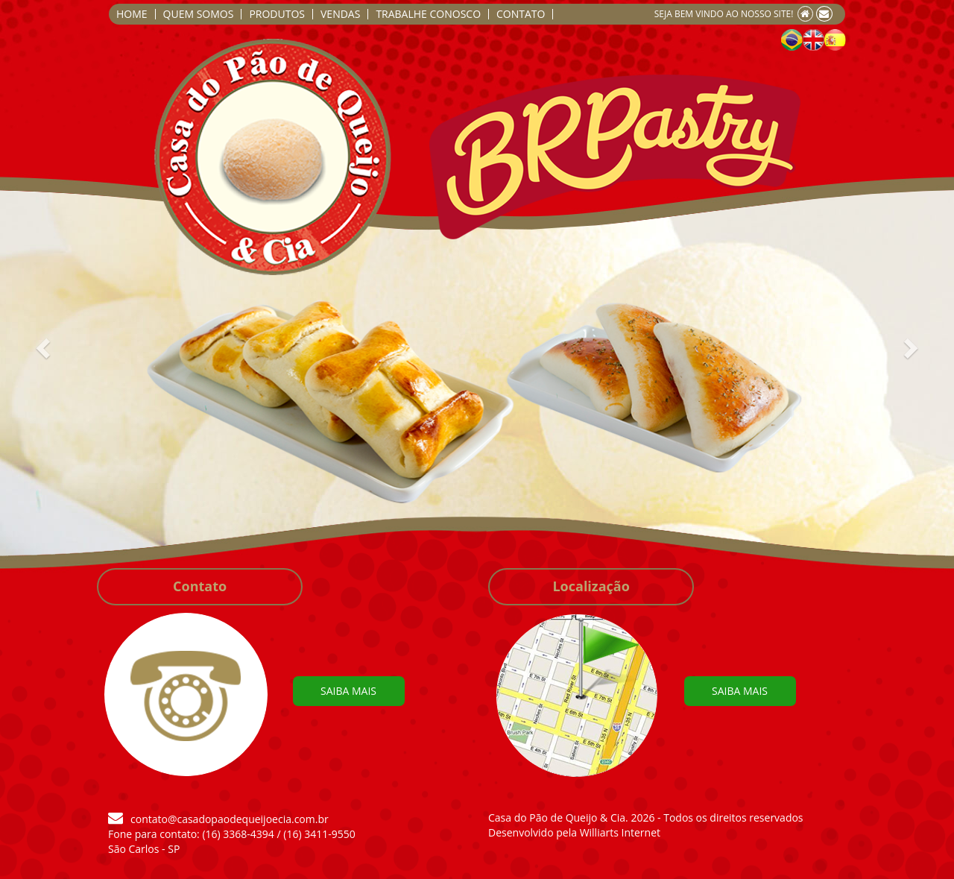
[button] (18, 401)
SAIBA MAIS (348, 691)
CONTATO (520, 14)
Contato (200, 586)
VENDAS (340, 14)
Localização (590, 586)
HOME (132, 14)
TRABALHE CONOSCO (428, 14)
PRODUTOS (277, 14)
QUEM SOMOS (198, 14)
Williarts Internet (620, 832)
